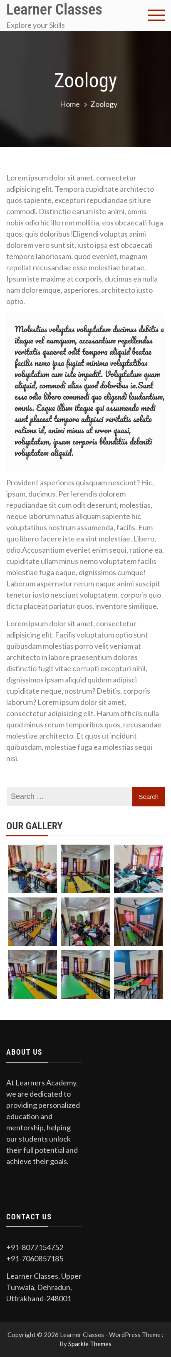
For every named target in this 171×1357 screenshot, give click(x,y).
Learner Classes (54, 9)
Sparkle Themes (90, 1343)
